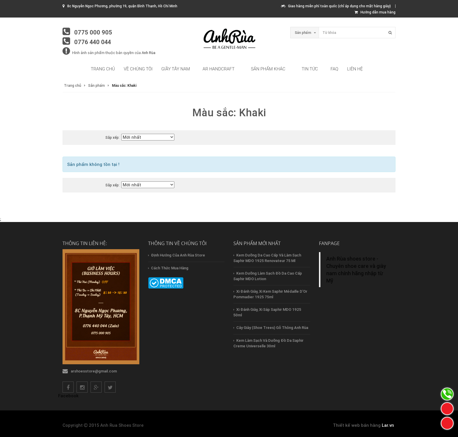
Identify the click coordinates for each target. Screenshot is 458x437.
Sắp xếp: (112, 137)
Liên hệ (355, 69)
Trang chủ (103, 69)
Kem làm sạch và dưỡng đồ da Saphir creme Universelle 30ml (268, 343)
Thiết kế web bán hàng (357, 425)
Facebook (68, 395)
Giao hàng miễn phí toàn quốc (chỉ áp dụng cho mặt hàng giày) (336, 6)
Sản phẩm (96, 85)
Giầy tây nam (175, 69)
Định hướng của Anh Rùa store (178, 255)
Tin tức (310, 69)
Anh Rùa (148, 52)
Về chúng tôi (138, 69)
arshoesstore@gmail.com (94, 371)
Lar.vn (388, 425)
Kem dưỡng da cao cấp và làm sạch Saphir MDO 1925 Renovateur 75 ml (267, 258)
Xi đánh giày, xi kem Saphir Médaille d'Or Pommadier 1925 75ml (270, 294)
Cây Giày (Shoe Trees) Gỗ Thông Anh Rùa (272, 327)
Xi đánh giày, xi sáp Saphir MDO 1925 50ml (267, 312)
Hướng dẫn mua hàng (375, 12)
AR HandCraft (219, 69)
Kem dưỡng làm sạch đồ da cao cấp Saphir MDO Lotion (267, 276)
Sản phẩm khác (268, 69)
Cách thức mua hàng (169, 268)
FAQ (335, 69)
